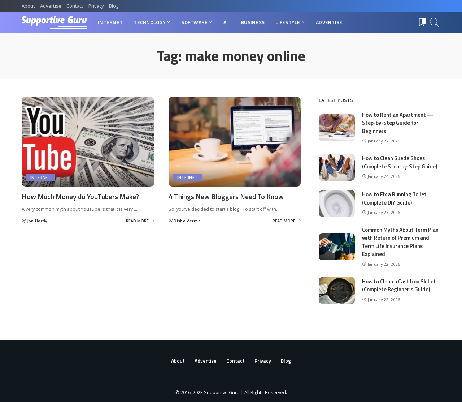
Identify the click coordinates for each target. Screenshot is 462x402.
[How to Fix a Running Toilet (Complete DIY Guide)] (337, 203)
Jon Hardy (37, 220)
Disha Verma (187, 220)
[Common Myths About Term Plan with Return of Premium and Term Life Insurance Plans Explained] (337, 246)
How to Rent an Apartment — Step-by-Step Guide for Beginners (397, 123)
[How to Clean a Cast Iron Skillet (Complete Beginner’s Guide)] (337, 290)
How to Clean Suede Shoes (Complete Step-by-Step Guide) (399, 162)
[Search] (434, 22)
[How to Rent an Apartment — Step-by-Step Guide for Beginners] (337, 127)
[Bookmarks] (421, 22)
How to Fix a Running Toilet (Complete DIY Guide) (394, 198)
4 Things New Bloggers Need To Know (227, 196)
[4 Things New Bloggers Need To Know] (235, 142)
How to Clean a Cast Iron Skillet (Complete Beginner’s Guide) (400, 285)
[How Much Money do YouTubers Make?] (88, 142)
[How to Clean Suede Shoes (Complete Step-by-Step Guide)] (337, 167)
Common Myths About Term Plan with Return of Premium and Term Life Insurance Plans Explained (401, 242)
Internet (40, 177)
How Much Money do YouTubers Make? (82, 196)
